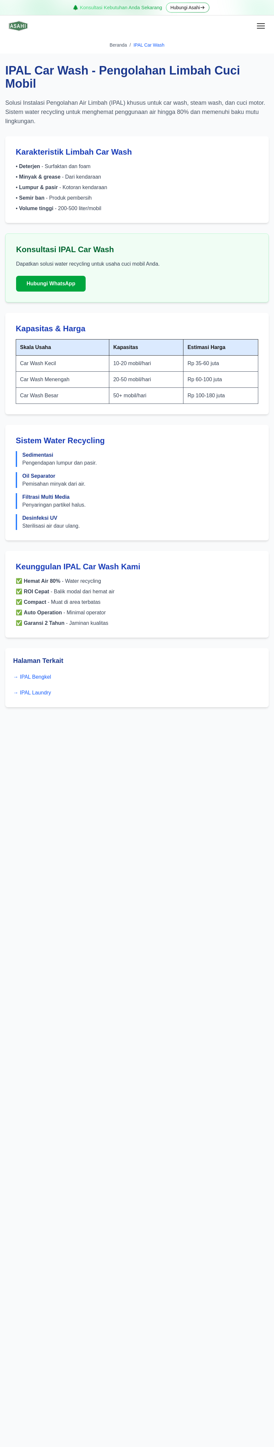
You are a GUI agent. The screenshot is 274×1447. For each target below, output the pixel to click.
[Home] (18, 26)
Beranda (118, 45)
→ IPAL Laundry (32, 692)
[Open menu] (261, 26)
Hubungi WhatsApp (51, 283)
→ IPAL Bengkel (32, 677)
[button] (261, 26)
